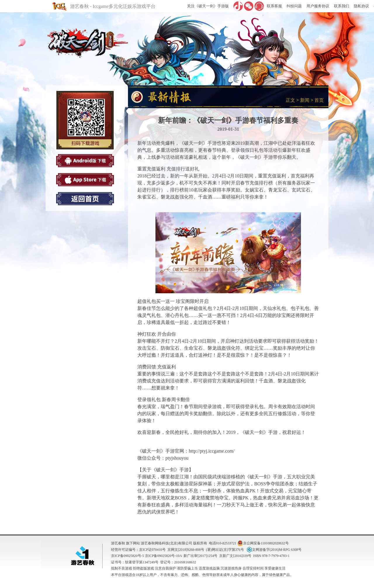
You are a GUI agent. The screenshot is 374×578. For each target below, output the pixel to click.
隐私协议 (361, 6)
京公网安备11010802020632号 (263, 543)
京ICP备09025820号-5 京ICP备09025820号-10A (146, 556)
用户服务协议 (318, 6)
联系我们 (341, 6)
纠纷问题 (294, 6)
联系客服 (274, 6)
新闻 (304, 100)
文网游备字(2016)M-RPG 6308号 (274, 550)
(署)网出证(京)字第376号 (225, 550)
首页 (319, 100)
